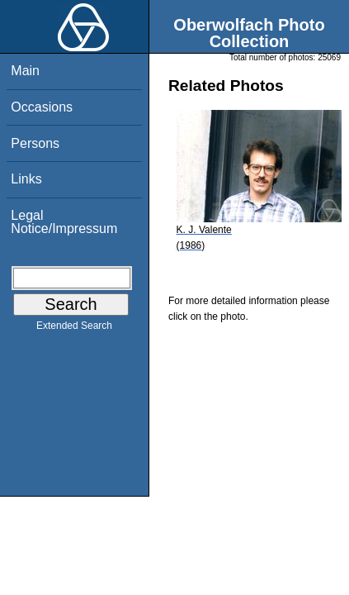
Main (25, 71)
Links (26, 179)
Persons (35, 143)
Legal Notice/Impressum (64, 222)
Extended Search (74, 329)
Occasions (42, 107)
